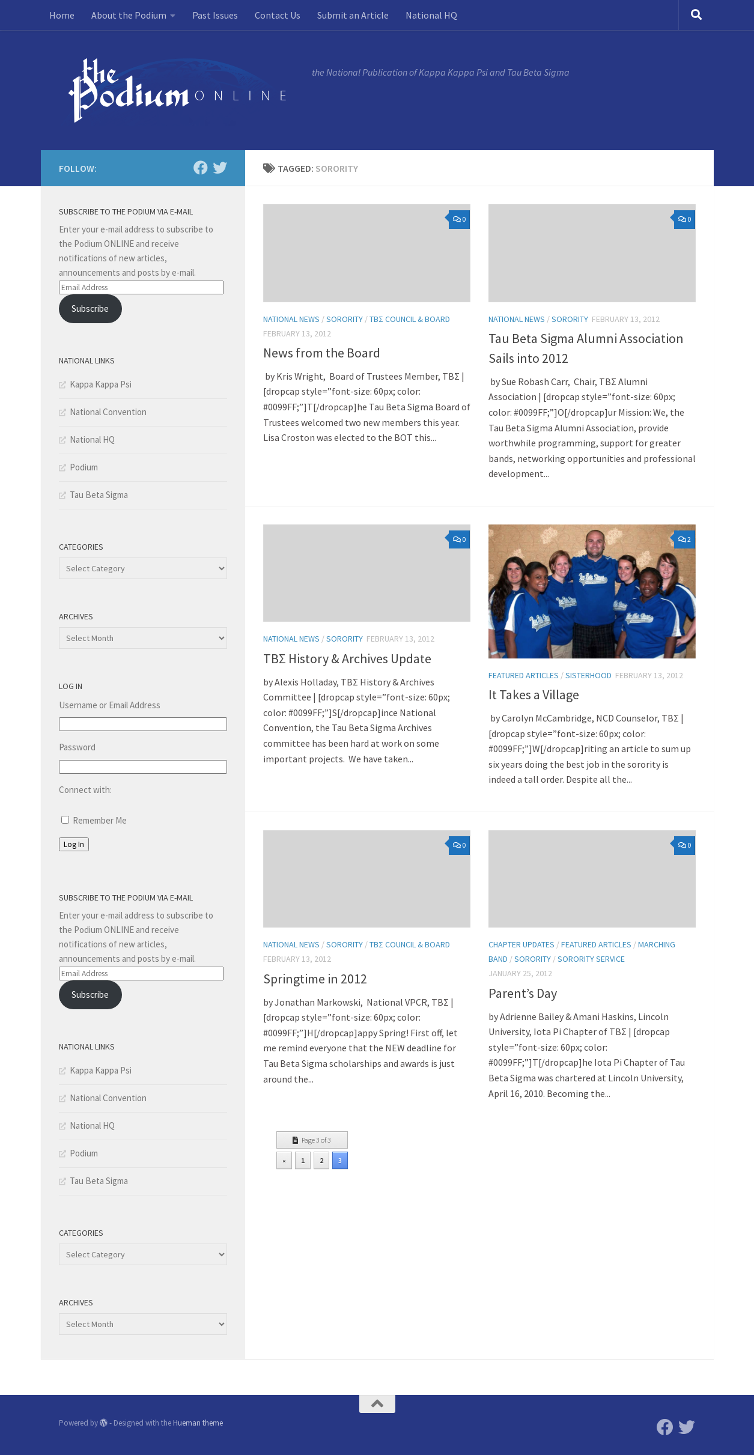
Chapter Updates (521, 944)
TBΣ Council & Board (409, 319)
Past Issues (215, 15)
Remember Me (100, 820)
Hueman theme (198, 1423)
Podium (84, 467)
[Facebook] (200, 167)
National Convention (108, 412)
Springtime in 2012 (315, 978)
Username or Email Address (109, 705)
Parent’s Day (522, 993)
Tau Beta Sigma (99, 494)
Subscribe (90, 308)
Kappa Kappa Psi (101, 384)
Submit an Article (353, 15)
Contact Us (277, 15)
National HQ (431, 15)
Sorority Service (591, 958)
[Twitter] (220, 167)
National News (291, 319)
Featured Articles (523, 675)
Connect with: (85, 789)
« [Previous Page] (284, 1160)
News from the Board (321, 352)
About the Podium (128, 15)
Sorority (344, 319)
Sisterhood (588, 675)
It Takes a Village (533, 694)
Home (61, 15)
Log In (74, 844)
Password (77, 747)
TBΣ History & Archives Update (347, 658)
